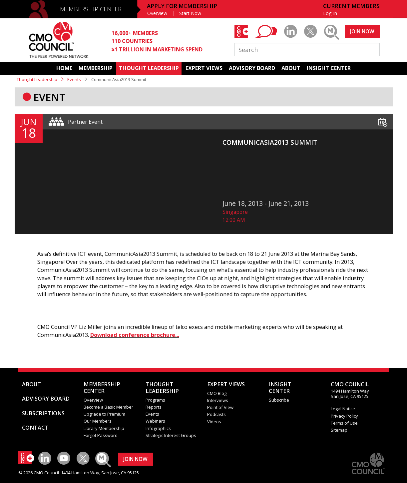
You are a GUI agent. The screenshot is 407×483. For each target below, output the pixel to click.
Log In (330, 13)
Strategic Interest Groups (171, 435)
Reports (154, 407)
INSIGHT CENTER (329, 68)
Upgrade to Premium (104, 414)
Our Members (98, 421)
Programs (155, 400)
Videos (214, 422)
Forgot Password (101, 435)
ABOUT (290, 68)
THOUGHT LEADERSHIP (149, 68)
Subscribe (279, 400)
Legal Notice (343, 409)
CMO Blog (216, 393)
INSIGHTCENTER (280, 388)
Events (74, 79)
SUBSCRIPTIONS (43, 413)
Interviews (217, 400)
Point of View (220, 407)
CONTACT (35, 427)
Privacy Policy (344, 416)
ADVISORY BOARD (252, 68)
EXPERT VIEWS (204, 68)
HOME (64, 68)
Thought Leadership (37, 79)
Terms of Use (344, 423)
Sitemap (339, 430)
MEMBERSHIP (96, 68)
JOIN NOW (362, 31)
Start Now (190, 13)
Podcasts (216, 414)
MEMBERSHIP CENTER (91, 9)
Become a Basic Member (108, 407)
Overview (157, 13)
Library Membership (104, 428)
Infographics (158, 428)
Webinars (155, 421)
